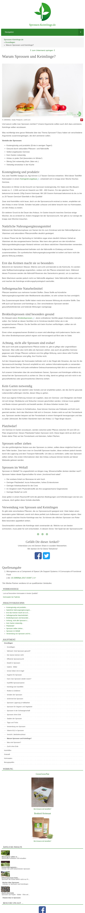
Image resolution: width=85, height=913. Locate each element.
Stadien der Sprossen (14, 718)
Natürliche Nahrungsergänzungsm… (18, 610)
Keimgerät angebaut (28, 179)
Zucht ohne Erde (12, 746)
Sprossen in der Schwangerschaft (18, 710)
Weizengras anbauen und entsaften (14, 858)
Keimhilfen (7, 750)
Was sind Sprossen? (14, 742)
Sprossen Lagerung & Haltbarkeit (18, 703)
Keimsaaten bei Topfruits (11, 597)
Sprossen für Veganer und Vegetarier (19, 707)
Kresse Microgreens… (10, 867)
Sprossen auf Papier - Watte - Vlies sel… (16, 894)
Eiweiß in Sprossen (13, 663)
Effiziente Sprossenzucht (15, 659)
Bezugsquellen (9, 762)
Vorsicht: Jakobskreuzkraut (16, 734)
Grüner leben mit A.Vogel (15, 671)
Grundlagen (10, 42)
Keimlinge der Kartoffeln (15, 687)
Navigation (44, 32)
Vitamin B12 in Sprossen (15, 730)
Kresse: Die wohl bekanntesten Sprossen (16, 869)
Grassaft (7, 754)
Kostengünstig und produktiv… (16, 607)
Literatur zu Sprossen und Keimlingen (15, 884)
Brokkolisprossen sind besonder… (18, 618)
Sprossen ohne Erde (14, 714)
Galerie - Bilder (12, 667)
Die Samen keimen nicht (15, 655)
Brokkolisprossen (25, 318)
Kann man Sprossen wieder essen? (19, 679)
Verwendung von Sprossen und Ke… (19, 634)
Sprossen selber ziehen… (15, 628)
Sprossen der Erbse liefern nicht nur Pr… (16, 879)
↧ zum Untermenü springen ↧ (42, 50)
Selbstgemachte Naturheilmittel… (17, 615)
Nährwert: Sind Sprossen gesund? (18, 651)
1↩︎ (34, 578)
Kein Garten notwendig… (15, 623)
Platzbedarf (10, 626)
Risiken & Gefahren (13, 691)
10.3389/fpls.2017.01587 (21, 578)
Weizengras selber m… (10, 857)
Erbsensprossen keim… (10, 878)
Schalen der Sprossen (14, 695)
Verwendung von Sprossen (16, 726)
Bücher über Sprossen (10, 882)
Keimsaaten (8, 758)
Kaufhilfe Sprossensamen (16, 683)
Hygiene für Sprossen (14, 675)
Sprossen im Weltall (13, 631)
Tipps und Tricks (12, 722)
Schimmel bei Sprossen (15, 699)
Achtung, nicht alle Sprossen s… (17, 620)
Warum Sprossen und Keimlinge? (19, 738)
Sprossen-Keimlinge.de (13, 40)
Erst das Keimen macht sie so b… (18, 613)
